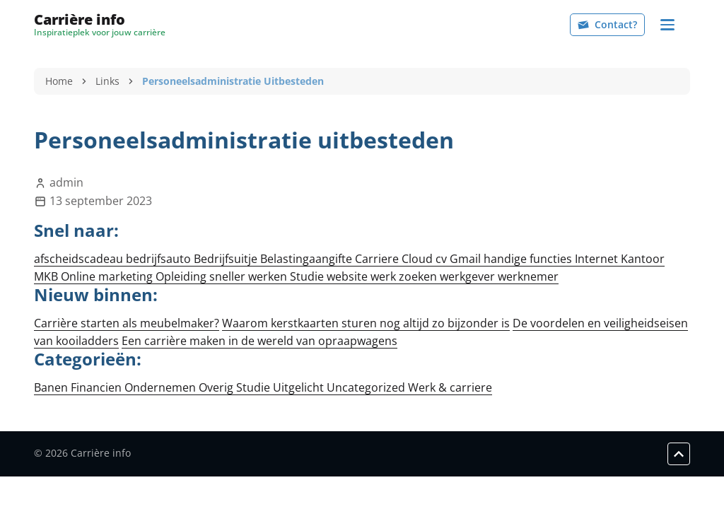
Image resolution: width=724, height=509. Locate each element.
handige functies (529, 259)
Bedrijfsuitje (227, 259)
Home (59, 81)
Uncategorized (367, 387)
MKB (47, 276)
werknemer (528, 276)
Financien (97, 387)
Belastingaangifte (307, 259)
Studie (308, 276)
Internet (598, 259)
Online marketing (108, 276)
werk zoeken (405, 276)
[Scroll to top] (678, 454)
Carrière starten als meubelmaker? (126, 323)
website (348, 276)
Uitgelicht (300, 387)
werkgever (469, 276)
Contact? (607, 24)
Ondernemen (161, 387)
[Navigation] (667, 25)
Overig (217, 387)
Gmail (467, 259)
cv (443, 259)
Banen (52, 387)
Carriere (378, 259)
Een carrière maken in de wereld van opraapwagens (259, 341)
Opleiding (182, 276)
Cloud (419, 259)
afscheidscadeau (80, 259)
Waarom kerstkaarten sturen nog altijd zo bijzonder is (366, 323)
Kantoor (643, 259)
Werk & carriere (450, 387)
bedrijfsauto (160, 259)
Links (107, 81)
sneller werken (249, 276)
